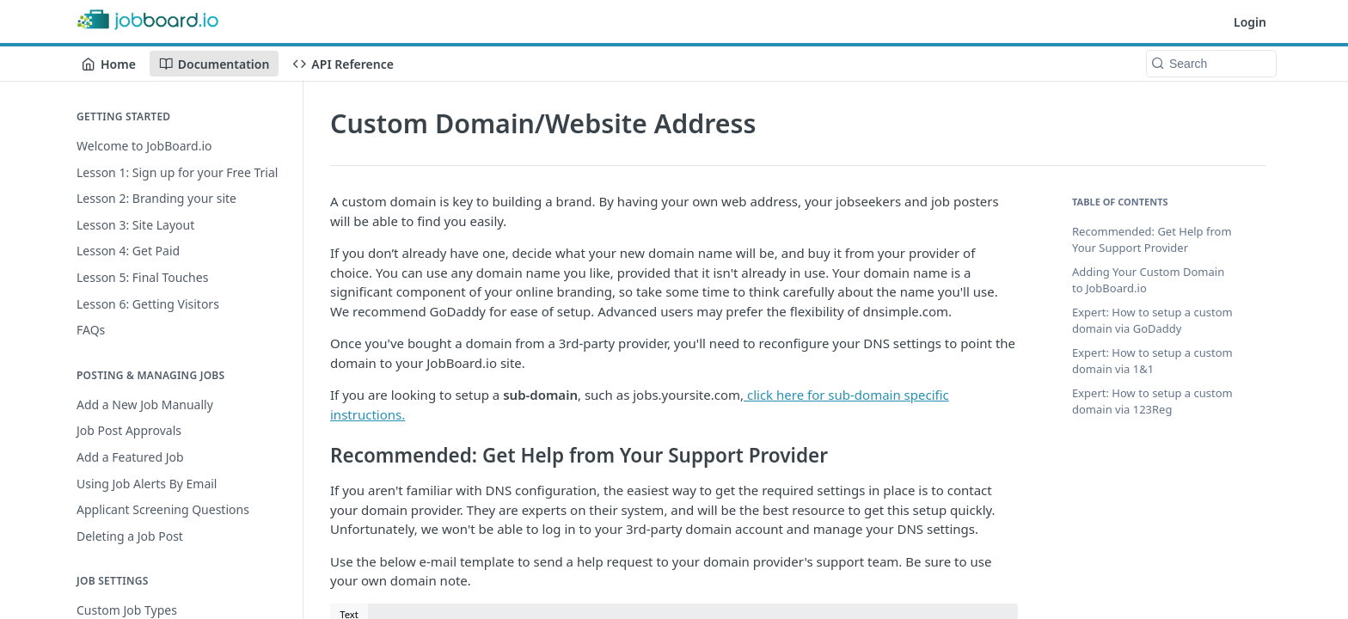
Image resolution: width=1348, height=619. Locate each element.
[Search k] (1211, 64)
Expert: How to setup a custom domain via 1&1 (1152, 361)
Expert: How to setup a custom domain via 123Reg (1152, 401)
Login (1250, 22)
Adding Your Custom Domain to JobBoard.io (1148, 280)
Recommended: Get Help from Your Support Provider (1152, 240)
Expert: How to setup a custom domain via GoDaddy (1152, 320)
